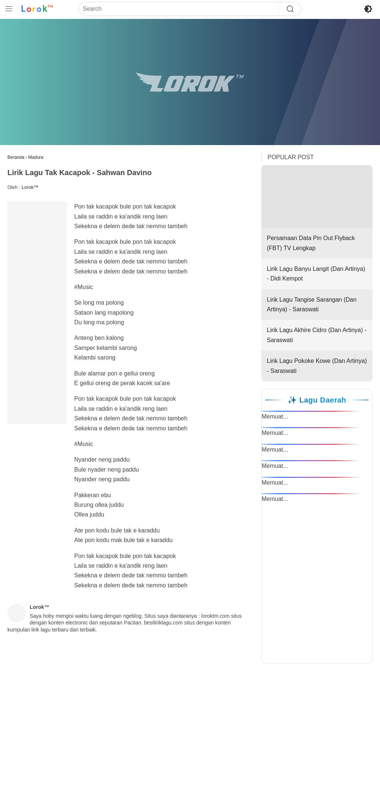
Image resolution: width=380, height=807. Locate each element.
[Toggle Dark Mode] (368, 8)
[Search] (179, 9)
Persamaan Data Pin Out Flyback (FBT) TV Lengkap (317, 208)
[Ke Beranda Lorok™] (37, 9)
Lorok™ (30, 187)
